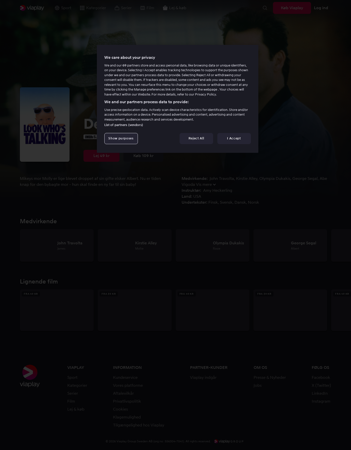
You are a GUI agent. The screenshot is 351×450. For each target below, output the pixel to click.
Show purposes (120, 138)
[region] (177, 99)
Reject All (196, 138)
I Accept (234, 138)
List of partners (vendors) (123, 125)
